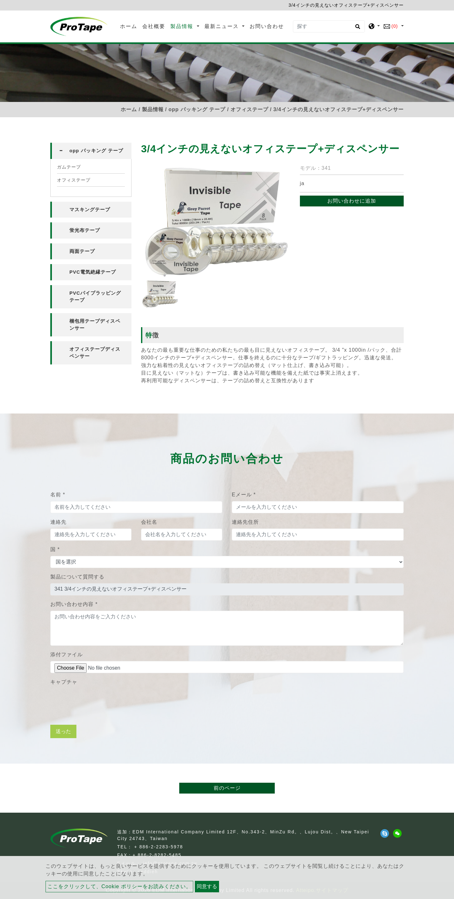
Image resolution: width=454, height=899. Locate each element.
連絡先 (58, 522)
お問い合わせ (267, 26)
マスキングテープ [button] (89, 209)
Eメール (244, 494)
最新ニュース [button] (222, 26)
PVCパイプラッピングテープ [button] (95, 296)
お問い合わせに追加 (351, 201)
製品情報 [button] (182, 26)
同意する (207, 886)
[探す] (329, 26)
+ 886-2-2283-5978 (158, 846)
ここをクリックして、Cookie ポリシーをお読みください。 (119, 886)
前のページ (227, 788)
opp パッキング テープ (196, 109)
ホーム (130, 25)
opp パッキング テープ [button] (96, 150)
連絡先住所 (245, 522)
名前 (57, 494)
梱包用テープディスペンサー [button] (94, 324)
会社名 (149, 522)
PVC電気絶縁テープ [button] (92, 272)
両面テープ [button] (82, 251)
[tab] (90, 151)
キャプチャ (63, 682)
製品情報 (153, 109)
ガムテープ (69, 166)
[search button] (356, 28)
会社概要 (153, 26)
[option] (215, 222)
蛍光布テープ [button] (84, 230)
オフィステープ (249, 109)
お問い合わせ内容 (74, 604)
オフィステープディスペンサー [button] (94, 352)
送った (63, 731)
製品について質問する (77, 576)
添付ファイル (66, 654)
